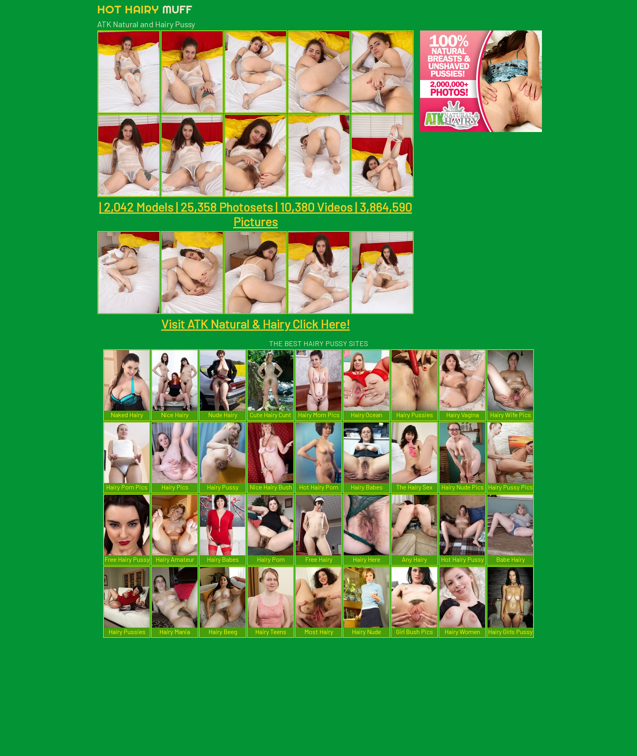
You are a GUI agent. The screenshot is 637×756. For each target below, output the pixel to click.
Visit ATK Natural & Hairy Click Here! (255, 323)
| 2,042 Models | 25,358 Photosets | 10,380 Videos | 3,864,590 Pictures (255, 214)
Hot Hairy (144, 9)
